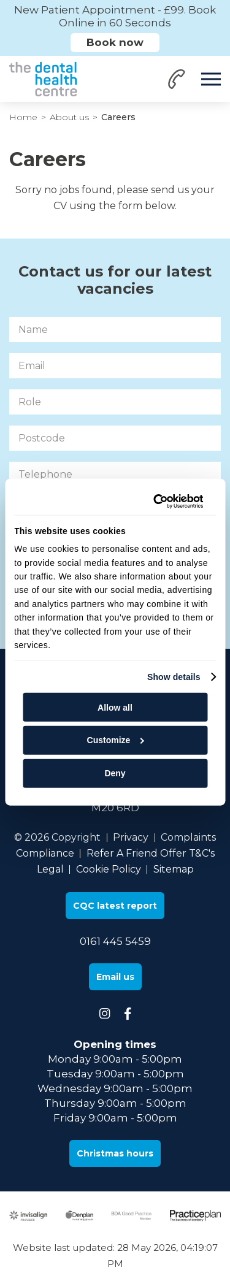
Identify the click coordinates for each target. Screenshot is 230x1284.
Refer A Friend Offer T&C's (150, 853)
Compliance (45, 853)
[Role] (115, 402)
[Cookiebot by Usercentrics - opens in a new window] (154, 501)
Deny (114, 773)
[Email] (115, 365)
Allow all (115, 707)
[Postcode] (115, 438)
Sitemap (173, 869)
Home (23, 117)
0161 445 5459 (115, 941)
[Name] (115, 329)
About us (69, 117)
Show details (174, 677)
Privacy (130, 837)
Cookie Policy (108, 869)
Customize (115, 740)
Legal (50, 869)
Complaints (188, 837)
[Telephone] (115, 474)
